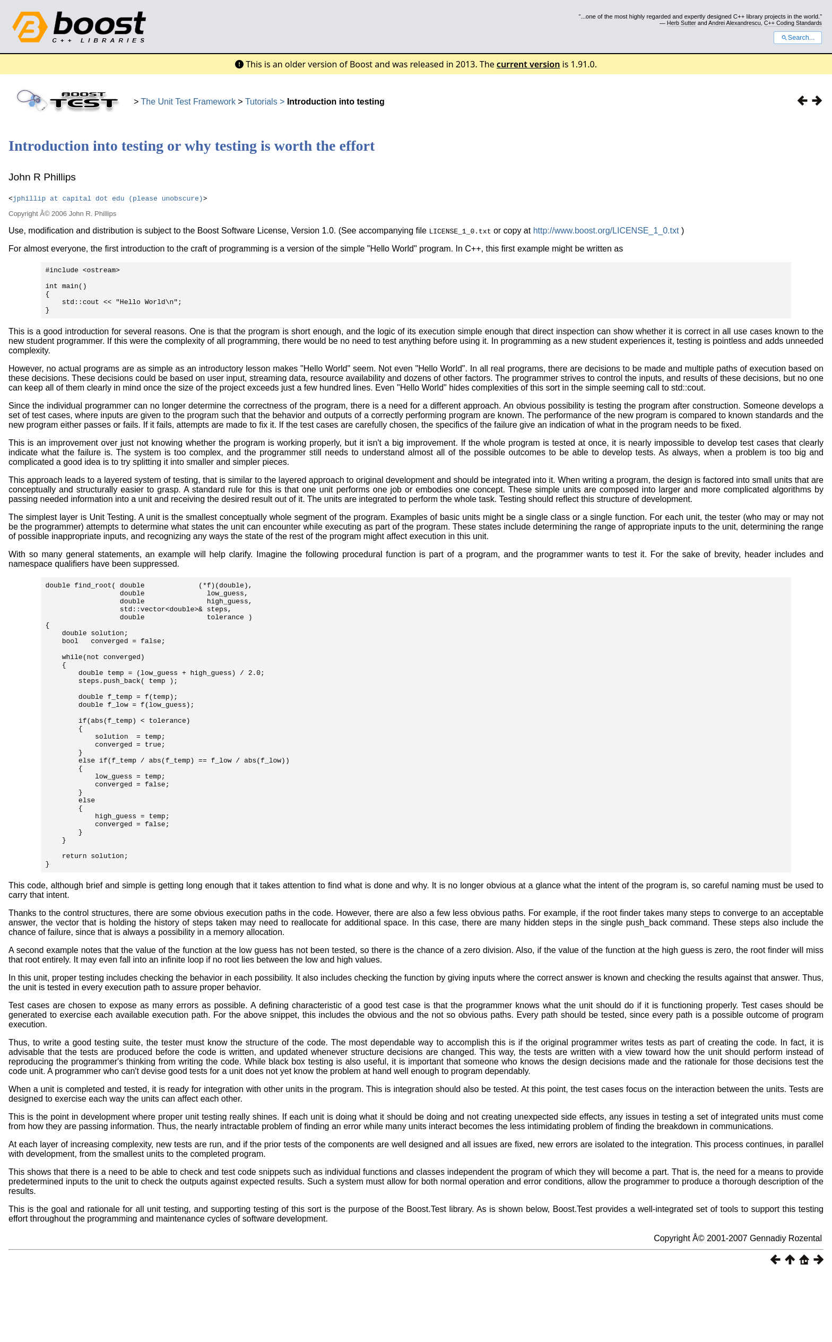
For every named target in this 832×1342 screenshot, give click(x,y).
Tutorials (261, 101)
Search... (797, 37)
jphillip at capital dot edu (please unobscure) (108, 198)
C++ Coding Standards (793, 23)
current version (528, 64)
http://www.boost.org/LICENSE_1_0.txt (606, 230)
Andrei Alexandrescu (734, 23)
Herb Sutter (681, 23)
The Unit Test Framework (188, 101)
